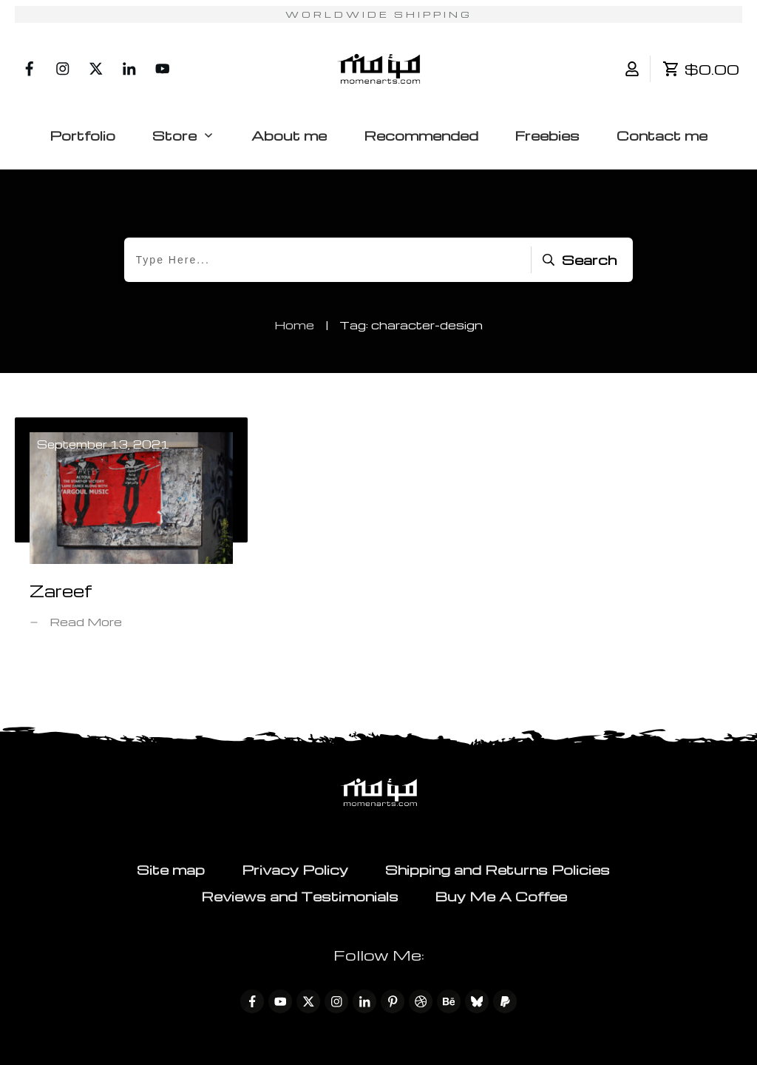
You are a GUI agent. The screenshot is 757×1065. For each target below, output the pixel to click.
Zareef (131, 534)
